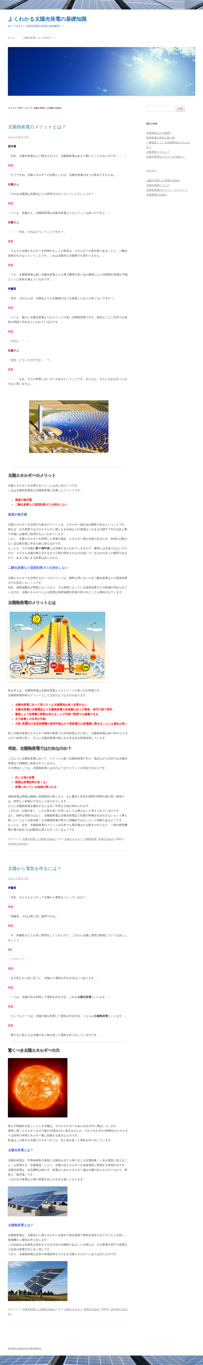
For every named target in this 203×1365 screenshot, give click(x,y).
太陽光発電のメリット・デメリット (167, 189)
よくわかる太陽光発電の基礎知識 (47, 19)
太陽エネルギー (73, 839)
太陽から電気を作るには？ (34, 868)
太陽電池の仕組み (156, 194)
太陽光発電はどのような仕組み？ (165, 156)
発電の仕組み (106, 839)
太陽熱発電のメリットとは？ (37, 126)
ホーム (11, 37)
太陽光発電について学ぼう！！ (39, 37)
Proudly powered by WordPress (24, 1348)
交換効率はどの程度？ (159, 133)
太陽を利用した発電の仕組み (39, 839)
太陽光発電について (157, 185)
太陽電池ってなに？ (157, 152)
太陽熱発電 (90, 839)
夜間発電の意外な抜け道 (160, 137)
